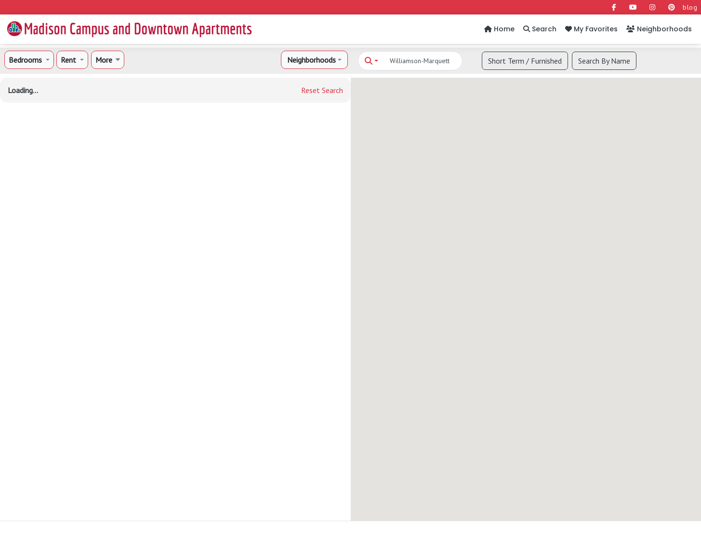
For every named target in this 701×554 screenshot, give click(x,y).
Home (499, 29)
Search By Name (604, 61)
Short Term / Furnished (525, 61)
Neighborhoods (659, 29)
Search (539, 29)
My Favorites (591, 29)
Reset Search (322, 90)
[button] (29, 60)
